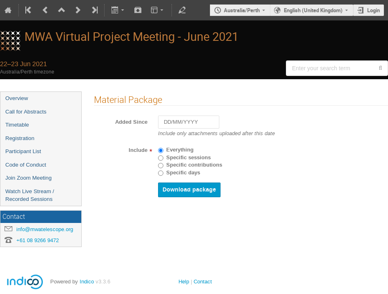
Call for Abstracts (26, 112)
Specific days (183, 172)
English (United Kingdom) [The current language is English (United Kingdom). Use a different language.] (313, 10)
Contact (203, 281)
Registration (19, 138)
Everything (180, 150)
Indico (87, 281)
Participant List (23, 151)
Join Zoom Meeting (28, 178)
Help (183, 281)
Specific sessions (188, 157)
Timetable (17, 125)
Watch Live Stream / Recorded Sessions (29, 195)
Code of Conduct (25, 165)
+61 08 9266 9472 (37, 240)
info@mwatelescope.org (44, 229)
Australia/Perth (242, 10)
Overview (16, 98)
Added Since (131, 122)
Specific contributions (194, 165)
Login (373, 10)
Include (138, 150)
